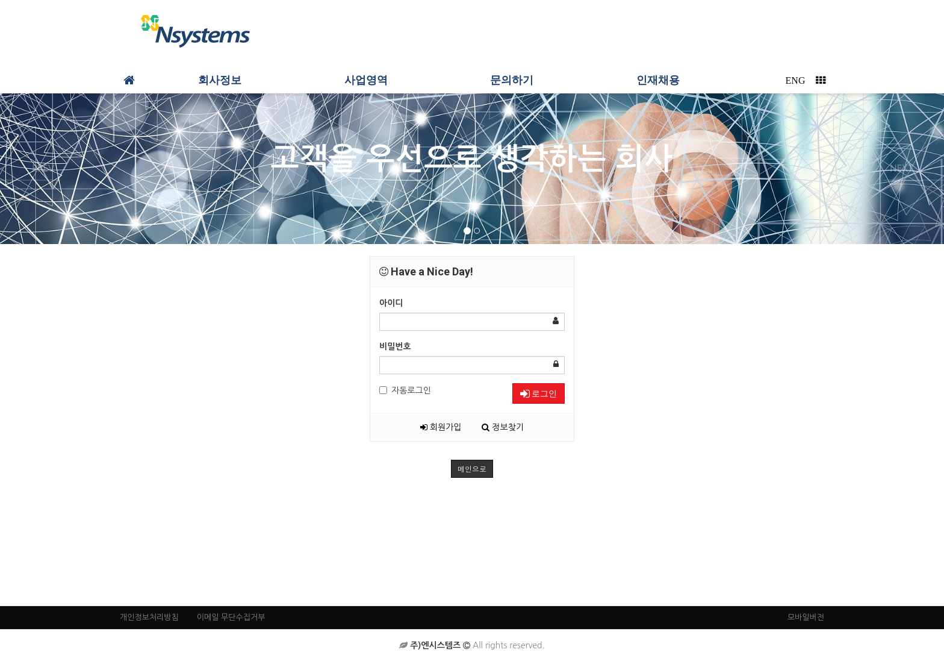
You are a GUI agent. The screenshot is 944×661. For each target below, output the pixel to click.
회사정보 (219, 80)
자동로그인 (405, 390)
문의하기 (511, 80)
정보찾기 (503, 427)
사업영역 (366, 80)
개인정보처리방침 (149, 617)
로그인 (538, 393)
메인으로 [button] (472, 468)
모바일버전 (805, 617)
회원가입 (441, 427)
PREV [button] (43, 168)
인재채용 (658, 80)
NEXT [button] (901, 168)
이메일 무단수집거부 (231, 617)
